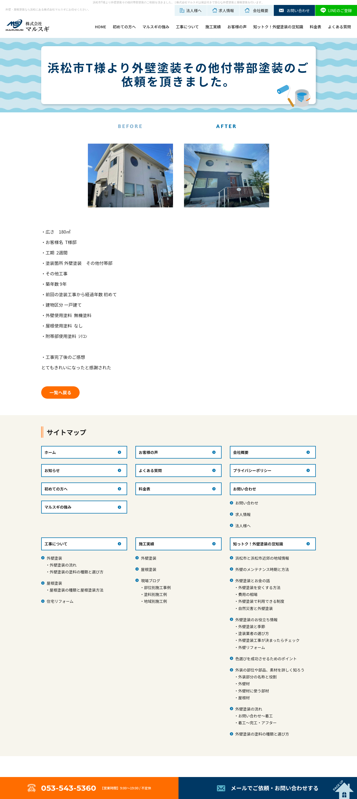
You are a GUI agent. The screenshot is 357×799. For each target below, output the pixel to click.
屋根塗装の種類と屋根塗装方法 (77, 590)
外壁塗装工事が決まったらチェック (268, 640)
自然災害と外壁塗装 (255, 608)
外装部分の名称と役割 (257, 676)
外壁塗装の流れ (63, 565)
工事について (187, 26)
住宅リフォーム (60, 601)
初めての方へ (124, 26)
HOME (100, 26)
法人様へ (243, 525)
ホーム (50, 452)
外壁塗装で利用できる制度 (261, 601)
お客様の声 (237, 26)
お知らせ (52, 470)
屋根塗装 (54, 583)
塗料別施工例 (155, 594)
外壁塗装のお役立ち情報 (256, 619)
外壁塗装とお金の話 (252, 580)
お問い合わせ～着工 (255, 715)
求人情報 (243, 514)
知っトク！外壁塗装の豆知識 (258, 543)
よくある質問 (339, 26)
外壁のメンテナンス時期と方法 (262, 569)
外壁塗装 (54, 558)
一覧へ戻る (60, 392)
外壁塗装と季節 (251, 626)
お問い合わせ (246, 503)
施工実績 (213, 26)
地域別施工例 (155, 601)
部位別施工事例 (157, 587)
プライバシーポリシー (252, 470)
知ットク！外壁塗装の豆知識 (278, 26)
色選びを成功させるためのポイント (266, 658)
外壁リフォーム (251, 647)
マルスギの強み (155, 26)
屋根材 (244, 697)
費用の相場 (247, 594)
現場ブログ (150, 580)
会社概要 (241, 452)
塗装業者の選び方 (253, 633)
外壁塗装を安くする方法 (259, 587)
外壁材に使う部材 (253, 690)
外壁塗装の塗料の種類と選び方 (77, 572)
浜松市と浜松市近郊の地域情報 (262, 558)
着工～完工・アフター (257, 722)
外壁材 (244, 683)
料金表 (315, 26)
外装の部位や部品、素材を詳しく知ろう (270, 670)
